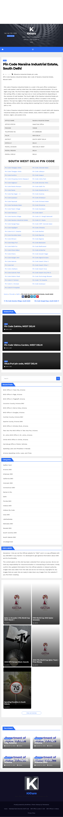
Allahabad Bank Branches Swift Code (19, 809)
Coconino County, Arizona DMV (13, 403)
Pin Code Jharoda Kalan (40, 168)
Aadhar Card (7, 465)
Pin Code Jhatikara (11, 269)
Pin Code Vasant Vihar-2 (41, 261)
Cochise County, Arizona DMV (13, 417)
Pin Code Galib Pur (39, 186)
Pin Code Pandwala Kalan (13, 205)
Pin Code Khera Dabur (12, 250)
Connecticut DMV (9, 487)
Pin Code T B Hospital (40, 280)
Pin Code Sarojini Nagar (40, 254)
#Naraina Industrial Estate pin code (26, 74)
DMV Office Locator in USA (37, 809)
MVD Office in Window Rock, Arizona (15, 426)
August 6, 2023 (11, 746)
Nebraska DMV (8, 524)
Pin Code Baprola (38, 235)
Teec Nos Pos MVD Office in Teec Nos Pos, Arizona (20, 431)
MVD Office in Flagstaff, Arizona (14, 399)
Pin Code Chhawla (39, 228)
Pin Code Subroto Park (12, 272)
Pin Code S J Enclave (12, 284)
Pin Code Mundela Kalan (13, 235)
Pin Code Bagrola (38, 239)
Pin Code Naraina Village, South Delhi (17, 301)
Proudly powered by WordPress (22, 804)
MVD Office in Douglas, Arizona (13, 412)
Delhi (5, 60)
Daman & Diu (7, 492)
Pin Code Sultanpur (39, 284)
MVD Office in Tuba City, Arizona (14, 390)
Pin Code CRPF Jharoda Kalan (42, 224)
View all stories (31, 713)
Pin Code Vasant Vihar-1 (40, 265)
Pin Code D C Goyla (39, 220)
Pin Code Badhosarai (39, 246)
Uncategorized (8, 542)
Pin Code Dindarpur (39, 198)
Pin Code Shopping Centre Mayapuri (17, 179)
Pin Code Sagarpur (11, 183)
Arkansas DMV (8, 474)
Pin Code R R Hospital (12, 287)
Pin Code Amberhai (39, 250)
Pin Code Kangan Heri (12, 258)
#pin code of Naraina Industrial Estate (40, 77)
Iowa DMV (6, 515)
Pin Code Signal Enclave (41, 258)
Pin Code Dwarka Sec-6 (40, 190)
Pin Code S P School (11, 280)
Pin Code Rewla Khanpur (13, 186)
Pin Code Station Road (12, 276)
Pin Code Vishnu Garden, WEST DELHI (23, 345)
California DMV (8, 478)
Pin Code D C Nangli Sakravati (42, 216)
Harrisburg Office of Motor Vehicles (15, 444)
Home (6, 294)
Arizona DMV (7, 469)
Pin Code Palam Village (12, 209)
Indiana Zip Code (9, 510)
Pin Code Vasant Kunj (40, 269)
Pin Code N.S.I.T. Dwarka (13, 231)
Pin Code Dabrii (38, 213)
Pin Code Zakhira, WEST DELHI (19, 326)
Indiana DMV (7, 506)
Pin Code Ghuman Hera (40, 183)
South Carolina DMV (10, 533)
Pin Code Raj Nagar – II (12, 194)
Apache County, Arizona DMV (13, 422)
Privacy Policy (31, 813)
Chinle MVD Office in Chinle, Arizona (15, 440)
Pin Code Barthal (38, 231)
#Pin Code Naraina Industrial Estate (15, 77)
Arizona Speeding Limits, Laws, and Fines (17, 453)
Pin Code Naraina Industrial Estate (16, 220)
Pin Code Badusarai (39, 243)
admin (19, 746)
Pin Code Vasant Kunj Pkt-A (42, 272)
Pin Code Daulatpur (39, 209)
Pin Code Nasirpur (11, 213)
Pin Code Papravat (11, 201)
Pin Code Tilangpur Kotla (13, 168)
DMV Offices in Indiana (52, 809)
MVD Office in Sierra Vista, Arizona (15, 408)
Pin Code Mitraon (10, 239)
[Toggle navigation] (32, 49)
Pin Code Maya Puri (11, 243)
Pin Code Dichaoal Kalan (41, 201)
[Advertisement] (31, 12)
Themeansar (45, 804)
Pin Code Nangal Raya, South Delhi (46, 301)
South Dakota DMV (9, 537)
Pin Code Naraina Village (13, 216)
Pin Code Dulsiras (38, 194)
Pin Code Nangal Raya (12, 224)
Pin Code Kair (9, 265)
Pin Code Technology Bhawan (42, 276)
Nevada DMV (7, 528)
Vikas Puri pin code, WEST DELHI (20, 363)
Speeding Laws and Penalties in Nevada (16, 449)
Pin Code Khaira (10, 254)
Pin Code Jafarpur (39, 171)
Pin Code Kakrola (10, 261)
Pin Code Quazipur (11, 198)
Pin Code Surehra (11, 175)
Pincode (12, 294)
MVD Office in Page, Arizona (12, 394)
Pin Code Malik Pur (11, 246)
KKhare (31, 33)
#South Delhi (7, 79)
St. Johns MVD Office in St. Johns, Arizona (17, 435)
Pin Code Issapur (38, 175)
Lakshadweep (7, 519)
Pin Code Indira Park (39, 179)
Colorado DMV (8, 483)
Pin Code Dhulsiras (39, 205)
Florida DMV (7, 501)
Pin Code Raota (10, 190)
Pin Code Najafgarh (11, 228)
